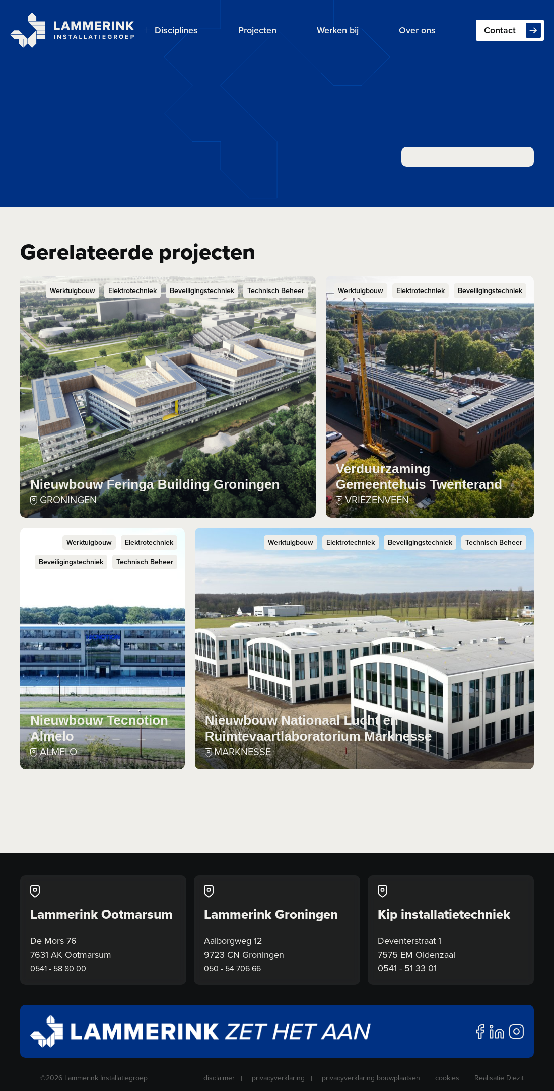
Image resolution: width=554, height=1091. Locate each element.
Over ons (417, 30)
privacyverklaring (278, 1078)
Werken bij (338, 30)
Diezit (515, 1078)
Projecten (257, 30)
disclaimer (219, 1078)
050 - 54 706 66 (232, 968)
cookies (447, 1078)
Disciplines (171, 30)
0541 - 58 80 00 (58, 968)
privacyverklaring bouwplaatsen (371, 1078)
